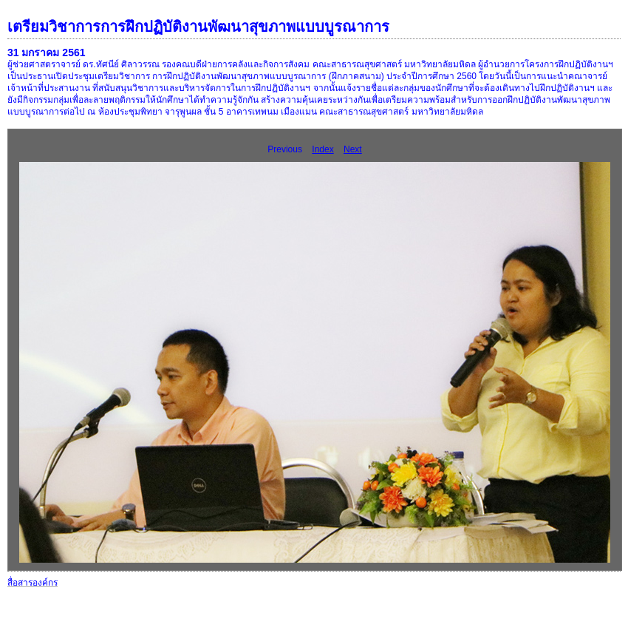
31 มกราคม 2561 (46, 52)
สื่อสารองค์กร (32, 583)
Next (353, 149)
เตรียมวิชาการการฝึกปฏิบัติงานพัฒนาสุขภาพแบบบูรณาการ (198, 26)
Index (322, 149)
